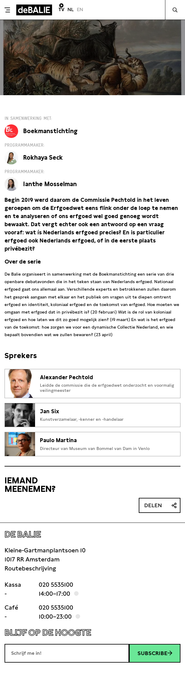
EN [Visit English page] (80, 9)
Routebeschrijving (30, 568)
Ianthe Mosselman (50, 184)
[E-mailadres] (67, 653)
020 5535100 (56, 584)
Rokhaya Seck (43, 157)
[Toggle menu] (7, 10)
